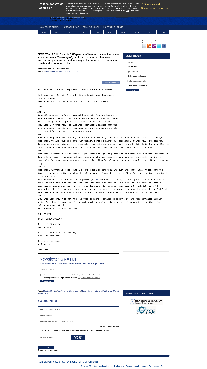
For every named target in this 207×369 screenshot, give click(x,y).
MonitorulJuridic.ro (106, 366)
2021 (110, 32)
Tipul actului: (133, 72)
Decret (77, 291)
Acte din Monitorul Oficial (52, 362)
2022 (97, 32)
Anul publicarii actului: (137, 81)
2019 (136, 32)
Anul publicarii (91, 27)
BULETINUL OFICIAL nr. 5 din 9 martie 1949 (62, 72)
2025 (57, 32)
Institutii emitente (113, 27)
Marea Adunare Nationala (91, 291)
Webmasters (154, 366)
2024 (70, 32)
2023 (84, 32)
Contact (164, 366)
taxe (96, 180)
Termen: (130, 62)
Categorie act (71, 27)
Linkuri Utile (119, 366)
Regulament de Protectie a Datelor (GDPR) (117, 4)
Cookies (144, 366)
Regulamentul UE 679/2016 (89, 278)
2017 (163, 32)
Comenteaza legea (111, 83)
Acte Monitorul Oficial (65, 291)
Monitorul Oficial (49, 291)
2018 (150, 32)
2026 (44, 32)
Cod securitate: (46, 338)
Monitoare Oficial (49, 27)
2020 (123, 32)
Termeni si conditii (133, 366)
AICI (127, 11)
